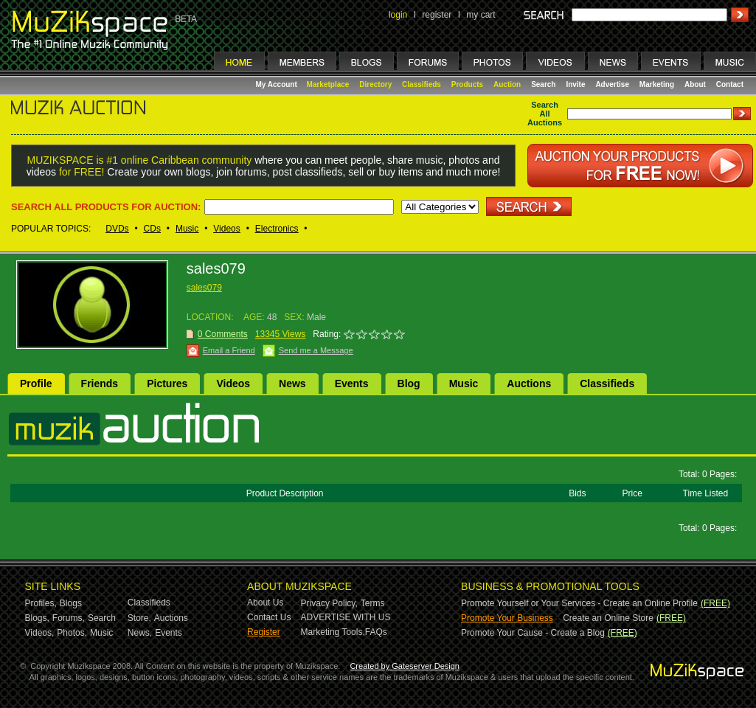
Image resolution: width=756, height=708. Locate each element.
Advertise (612, 84)
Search (543, 84)
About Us (265, 602)
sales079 (204, 287)
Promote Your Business (507, 618)
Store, (139, 618)
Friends (100, 383)
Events (352, 383)
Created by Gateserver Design (405, 666)
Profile (36, 383)
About (695, 84)
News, (140, 633)
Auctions (529, 383)
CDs (152, 228)
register (436, 15)
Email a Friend (229, 350)
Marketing (656, 84)
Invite (575, 84)
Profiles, (41, 603)
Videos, (40, 633)
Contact (729, 84)
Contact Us (269, 617)
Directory (375, 84)
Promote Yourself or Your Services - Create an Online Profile (579, 603)
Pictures (167, 383)
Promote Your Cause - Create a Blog (533, 633)
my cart (480, 15)
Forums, (68, 618)
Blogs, (37, 618)
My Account (277, 84)
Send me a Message (316, 350)
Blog (409, 383)
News (292, 383)
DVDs (116, 228)
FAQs (376, 632)
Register (263, 632)
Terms (373, 603)
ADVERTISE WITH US (346, 617)
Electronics (277, 228)
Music (187, 228)
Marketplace (328, 84)
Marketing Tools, (333, 632)
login (398, 15)
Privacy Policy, (329, 603)
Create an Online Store (608, 618)
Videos (226, 228)
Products (467, 84)
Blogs (71, 603)
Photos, (72, 633)
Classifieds (421, 84)
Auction (507, 84)
